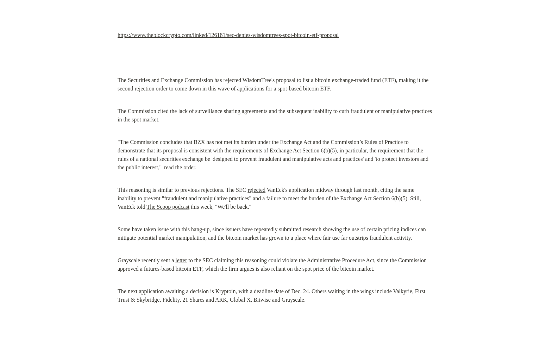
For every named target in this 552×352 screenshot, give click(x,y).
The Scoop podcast (167, 207)
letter (181, 260)
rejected (256, 190)
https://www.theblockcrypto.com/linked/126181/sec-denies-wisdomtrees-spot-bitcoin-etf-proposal (228, 35)
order (189, 167)
